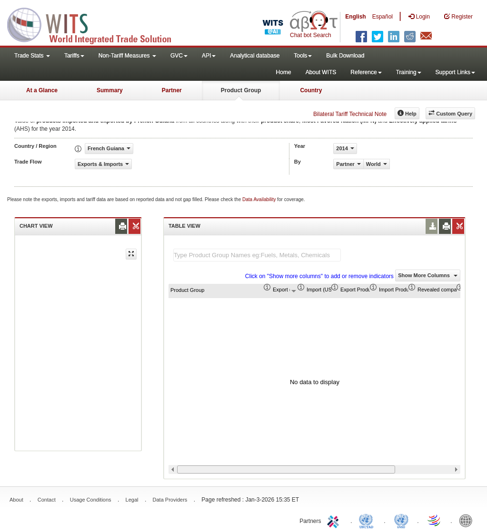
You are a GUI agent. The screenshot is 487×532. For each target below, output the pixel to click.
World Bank (467, 520)
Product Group (241, 90)
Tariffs (74, 55)
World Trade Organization (434, 520)
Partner (172, 90)
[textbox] (257, 255)
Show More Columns (427, 275)
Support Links (455, 72)
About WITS (321, 72)
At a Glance (42, 90)
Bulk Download (345, 55)
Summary (110, 90)
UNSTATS (401, 520)
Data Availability (259, 199)
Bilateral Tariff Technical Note (350, 114)
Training (408, 72)
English (355, 16)
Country (311, 90)
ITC (334, 520)
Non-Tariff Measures (127, 55)
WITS (95, 24)
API (209, 55)
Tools (303, 55)
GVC (179, 55)
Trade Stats (32, 55)
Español (382, 16)
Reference (365, 72)
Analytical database (254, 55)
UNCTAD (368, 520)
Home (283, 72)
